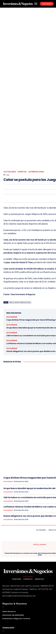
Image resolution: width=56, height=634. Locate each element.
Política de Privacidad (23, 615)
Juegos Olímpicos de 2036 (22, 249)
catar (11, 249)
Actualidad (9, 118)
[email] (22, 610)
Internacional (36, 118)
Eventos (22, 118)
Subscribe (48, 610)
